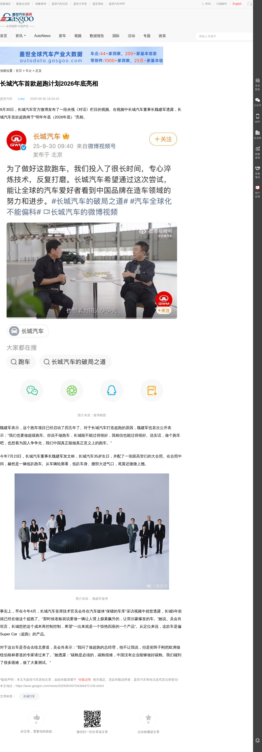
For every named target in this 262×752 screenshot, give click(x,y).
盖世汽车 (6, 98)
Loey (21, 98)
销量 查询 (257, 153)
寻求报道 (257, 84)
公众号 (257, 102)
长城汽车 (29, 696)
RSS (208, 3)
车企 (29, 70)
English (237, 3)
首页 (3, 36)
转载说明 (84, 679)
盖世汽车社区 (60, 3)
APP (257, 118)
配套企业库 (23, 3)
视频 (78, 36)
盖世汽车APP (117, 3)
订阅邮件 (221, 3)
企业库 (257, 135)
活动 (131, 36)
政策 (162, 36)
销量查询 (40, 3)
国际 (116, 36)
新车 (62, 36)
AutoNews (42, 36)
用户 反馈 (257, 192)
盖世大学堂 (80, 3)
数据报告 (97, 36)
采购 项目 (257, 172)
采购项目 (5, 3)
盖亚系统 (97, 3)
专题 (146, 36)
